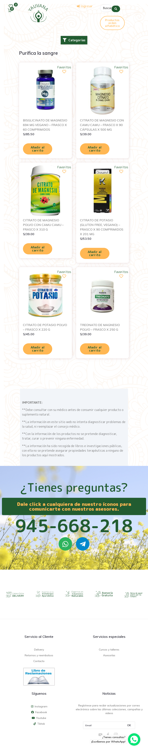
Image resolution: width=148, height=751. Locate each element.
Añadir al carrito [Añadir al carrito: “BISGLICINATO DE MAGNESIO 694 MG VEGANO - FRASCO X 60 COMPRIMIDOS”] (38, 148)
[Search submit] (116, 7)
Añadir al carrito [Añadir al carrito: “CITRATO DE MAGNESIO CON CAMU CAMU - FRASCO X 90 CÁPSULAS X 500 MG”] (95, 148)
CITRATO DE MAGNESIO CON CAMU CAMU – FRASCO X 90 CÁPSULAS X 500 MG (102, 123)
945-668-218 (74, 525)
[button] (74, 39)
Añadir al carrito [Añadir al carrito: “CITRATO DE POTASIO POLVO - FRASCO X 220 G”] (38, 348)
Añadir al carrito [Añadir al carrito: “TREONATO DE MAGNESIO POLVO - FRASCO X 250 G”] (95, 348)
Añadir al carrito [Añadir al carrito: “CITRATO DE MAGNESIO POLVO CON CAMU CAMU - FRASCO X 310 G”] (38, 247)
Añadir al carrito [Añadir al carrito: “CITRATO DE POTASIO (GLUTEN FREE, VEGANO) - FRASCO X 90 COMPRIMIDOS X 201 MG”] (95, 252)
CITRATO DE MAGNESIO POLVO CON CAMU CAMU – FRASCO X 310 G (43, 223)
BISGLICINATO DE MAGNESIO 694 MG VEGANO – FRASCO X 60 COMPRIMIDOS (45, 123)
